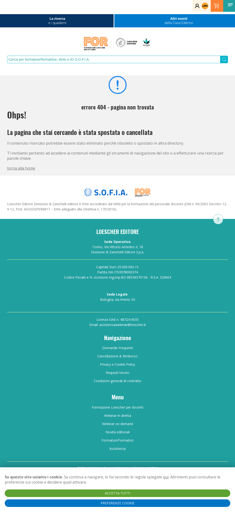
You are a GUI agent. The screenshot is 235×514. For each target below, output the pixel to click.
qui (166, 477)
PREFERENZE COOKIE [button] (117, 503)
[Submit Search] (224, 59)
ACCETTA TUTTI (117, 493)
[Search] (113, 59)
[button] (230, 4)
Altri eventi (179, 21)
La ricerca (57, 21)
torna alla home (21, 168)
